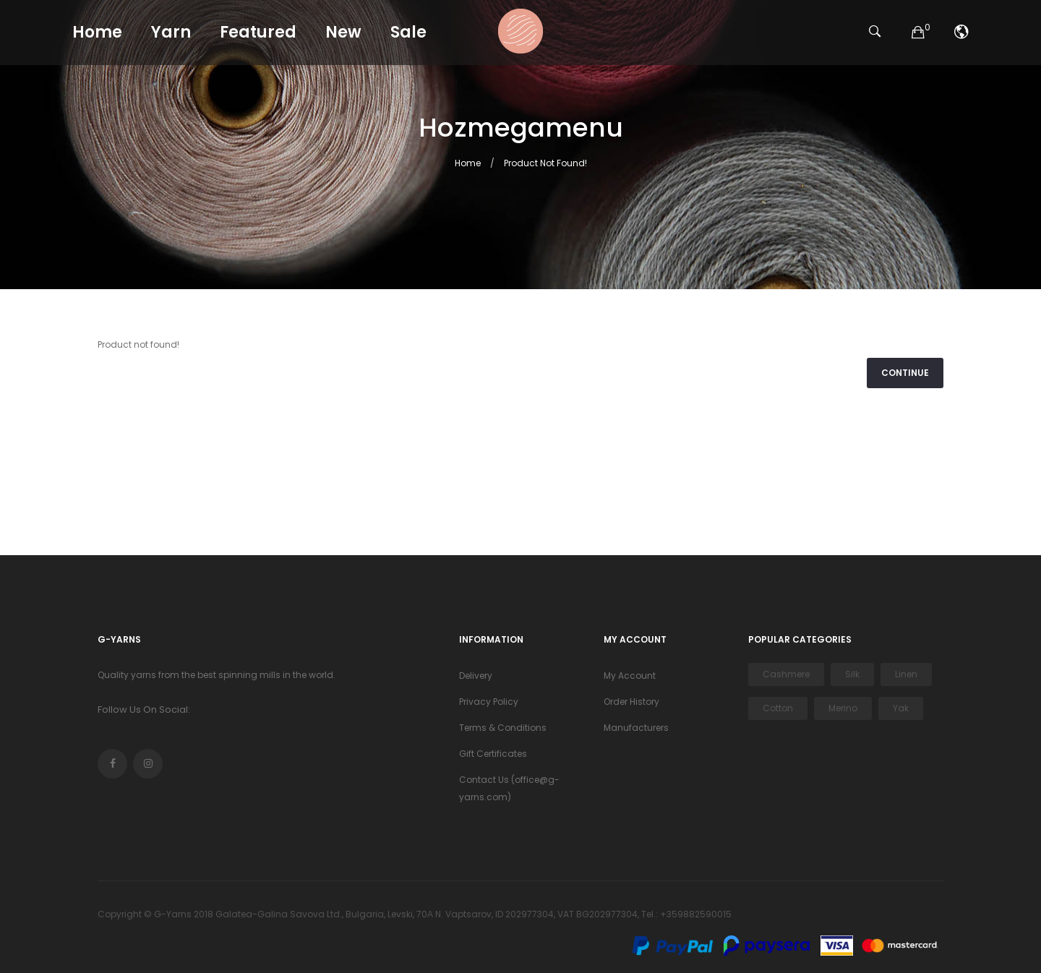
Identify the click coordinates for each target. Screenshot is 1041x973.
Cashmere (786, 674)
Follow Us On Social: (144, 709)
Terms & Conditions (503, 727)
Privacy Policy (488, 701)
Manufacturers (636, 727)
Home (468, 163)
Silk (852, 674)
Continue (905, 373)
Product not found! (545, 163)
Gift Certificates (493, 753)
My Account (630, 675)
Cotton (778, 708)
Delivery (475, 675)
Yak (901, 708)
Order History (631, 701)
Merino (842, 708)
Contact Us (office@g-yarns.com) (509, 788)
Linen (906, 674)
